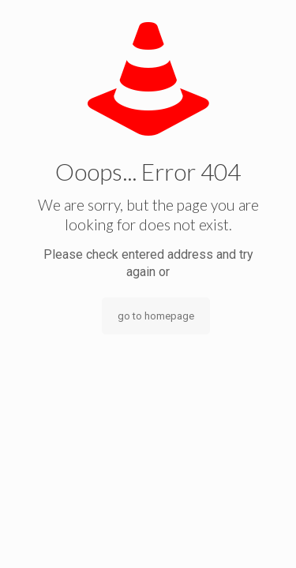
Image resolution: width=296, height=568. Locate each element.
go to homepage (156, 316)
